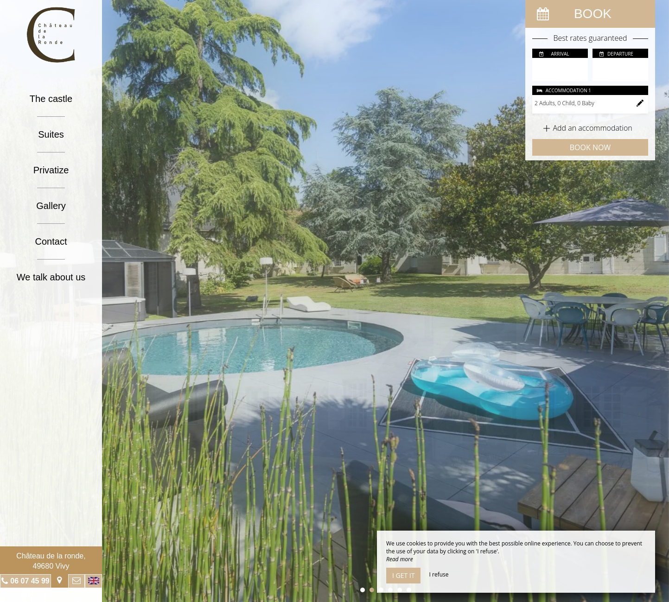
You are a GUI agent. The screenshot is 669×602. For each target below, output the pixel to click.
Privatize (51, 170)
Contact (51, 241)
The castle (51, 99)
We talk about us (51, 277)
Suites (51, 134)
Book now (590, 147)
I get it (403, 575)
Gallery (50, 206)
